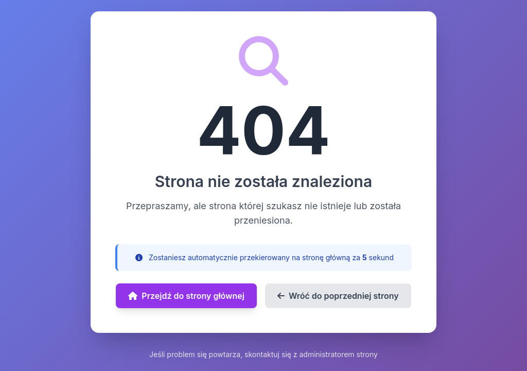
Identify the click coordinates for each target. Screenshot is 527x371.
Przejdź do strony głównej (186, 296)
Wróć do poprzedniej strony (338, 296)
